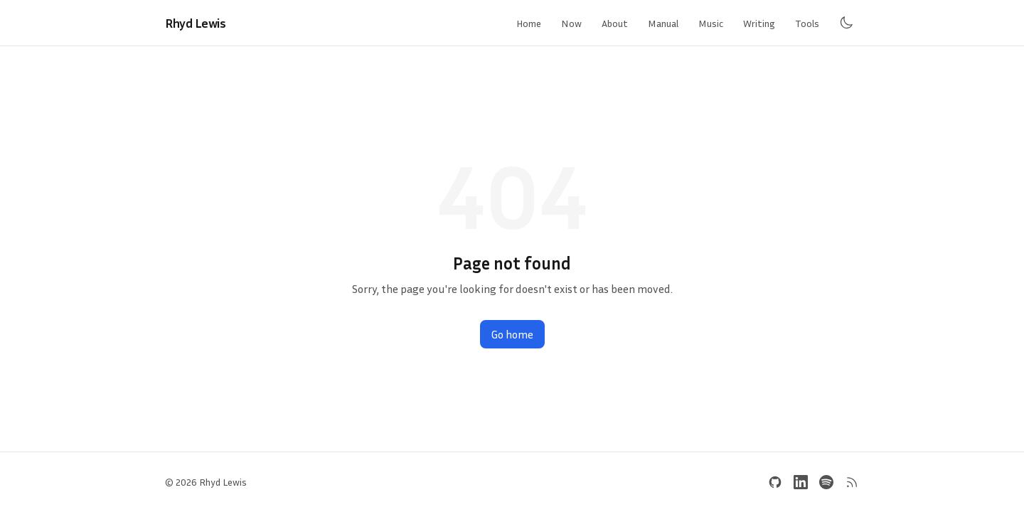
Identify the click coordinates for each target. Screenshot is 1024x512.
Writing (759, 23)
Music (710, 23)
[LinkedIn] (801, 482)
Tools (807, 23)
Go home (512, 334)
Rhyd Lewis (195, 23)
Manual (663, 23)
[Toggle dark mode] (846, 23)
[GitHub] (775, 482)
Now (571, 23)
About (615, 23)
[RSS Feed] (852, 482)
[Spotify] (826, 482)
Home (528, 23)
